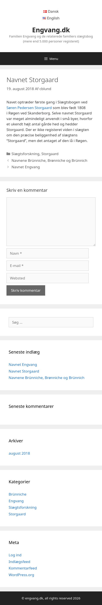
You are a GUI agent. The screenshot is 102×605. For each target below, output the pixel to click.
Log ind (15, 554)
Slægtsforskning (25, 153)
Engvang (16, 500)
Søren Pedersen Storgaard (29, 107)
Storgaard (50, 153)
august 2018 (19, 453)
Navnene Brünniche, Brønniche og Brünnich (49, 160)
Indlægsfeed (19, 561)
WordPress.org (21, 574)
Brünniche (17, 494)
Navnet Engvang (25, 166)
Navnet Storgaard (24, 371)
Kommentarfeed (23, 568)
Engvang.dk (51, 29)
